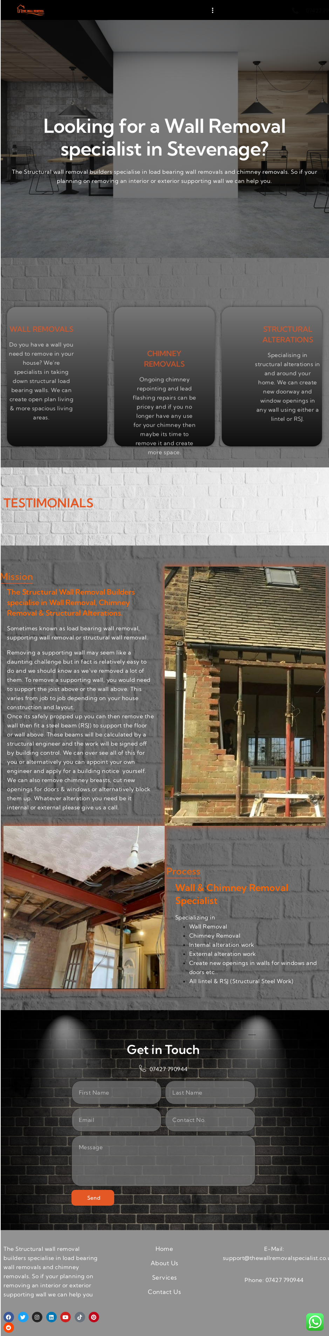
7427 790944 (286, 1279)
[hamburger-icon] (212, 10)
